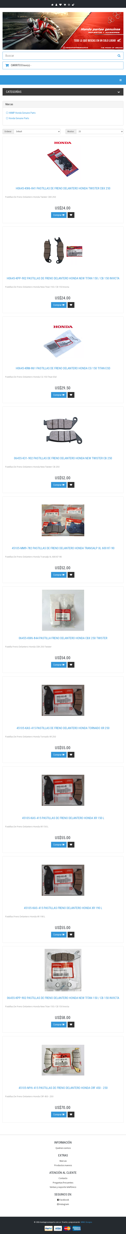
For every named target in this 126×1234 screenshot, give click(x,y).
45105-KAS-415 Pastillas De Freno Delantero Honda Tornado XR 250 (63, 728)
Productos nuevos (63, 1165)
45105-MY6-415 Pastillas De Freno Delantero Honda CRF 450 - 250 (63, 1088)
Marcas (63, 1160)
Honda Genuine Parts (19, 118)
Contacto (63, 1178)
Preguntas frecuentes (63, 1182)
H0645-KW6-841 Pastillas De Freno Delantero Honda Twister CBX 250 (63, 188)
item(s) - (18, 65)
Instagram (63, 1204)
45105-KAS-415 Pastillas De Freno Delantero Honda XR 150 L (63, 818)
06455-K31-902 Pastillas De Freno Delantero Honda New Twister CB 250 (63, 458)
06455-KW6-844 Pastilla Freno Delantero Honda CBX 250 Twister (63, 638)
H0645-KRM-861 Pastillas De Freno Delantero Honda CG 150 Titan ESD (63, 368)
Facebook (63, 1199)
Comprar (58, 215)
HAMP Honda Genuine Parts (22, 113)
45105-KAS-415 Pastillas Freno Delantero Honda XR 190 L (63, 908)
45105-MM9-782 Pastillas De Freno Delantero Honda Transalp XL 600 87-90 (63, 548)
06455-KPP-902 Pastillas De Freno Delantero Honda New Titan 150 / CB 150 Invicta (63, 998)
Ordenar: (8, 131)
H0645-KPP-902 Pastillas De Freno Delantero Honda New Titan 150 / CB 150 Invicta (63, 278)
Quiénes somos (63, 1148)
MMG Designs (86, 1222)
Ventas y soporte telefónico (63, 1187)
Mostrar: (70, 131)
